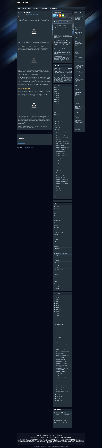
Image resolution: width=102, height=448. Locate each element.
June (56, 127)
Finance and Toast (79, 106)
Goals (29, 8)
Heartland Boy (78, 71)
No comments (35, 14)
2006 (55, 196)
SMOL (76, 85)
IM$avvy (70, 73)
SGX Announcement (43, 8)
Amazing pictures (68, 76)
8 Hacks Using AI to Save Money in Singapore (78, 34)
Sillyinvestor (77, 50)
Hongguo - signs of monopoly (62, 181)
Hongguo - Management (61, 153)
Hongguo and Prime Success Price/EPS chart (62, 161)
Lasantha (49, 446)
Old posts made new (63, 78)
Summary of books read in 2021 (79, 129)
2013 (55, 105)
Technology (60, 75)
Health (70, 79)
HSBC (59, 80)
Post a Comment (21, 143)
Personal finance (59, 70)
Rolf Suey (77, 78)
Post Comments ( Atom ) (28, 147)
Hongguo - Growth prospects (62, 179)
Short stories (62, 73)
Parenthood (56, 73)
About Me (24, 8)
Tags (61, 21)
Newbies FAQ (57, 79)
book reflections (57, 220)
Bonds (66, 73)
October (57, 119)
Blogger (63, 435)
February (57, 190)
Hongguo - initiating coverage (62, 183)
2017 (55, 97)
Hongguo (30, 14)
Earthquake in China (60, 151)
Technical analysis (68, 72)
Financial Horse (78, 32)
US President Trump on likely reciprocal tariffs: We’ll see (79, 66)
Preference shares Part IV (59, 48)
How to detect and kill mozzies (62, 143)
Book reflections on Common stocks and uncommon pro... (63, 173)
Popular (56, 21)
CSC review (58, 139)
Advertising (70, 80)
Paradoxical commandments (62, 137)
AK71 (76, 56)
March (56, 188)
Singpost (62, 79)
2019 (55, 93)
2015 (55, 101)
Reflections (56, 32)
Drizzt (76, 23)
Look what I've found (60, 130)
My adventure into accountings (65, 77)
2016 (55, 99)
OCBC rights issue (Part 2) (60, 25)
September (57, 121)
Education (62, 72)
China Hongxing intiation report (62, 147)
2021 (55, 89)
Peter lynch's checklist (60, 145)
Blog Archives (67, 21)
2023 (55, 87)
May (56, 129)
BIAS (70, 68)
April (56, 186)
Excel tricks (66, 79)
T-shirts (58, 81)
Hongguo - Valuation (60, 177)
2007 (55, 194)
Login (19, 8)
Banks (55, 75)
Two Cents (77, 15)
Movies (57, 77)
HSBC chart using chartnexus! (62, 141)
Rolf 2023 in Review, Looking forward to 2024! (79, 80)
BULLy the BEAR (22, 2)
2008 (55, 114)
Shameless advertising (64, 80)
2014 (55, 103)
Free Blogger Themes (55, 446)
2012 (55, 106)
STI (55, 77)
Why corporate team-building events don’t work (79, 122)
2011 (55, 108)
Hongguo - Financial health (61, 155)
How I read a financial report (62, 135)
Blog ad (70, 78)
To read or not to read (60, 149)
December (57, 116)
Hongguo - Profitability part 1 (62, 166)
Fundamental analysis (61, 71)
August (56, 123)
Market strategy (68, 70)
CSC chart (58, 170)
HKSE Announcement (53, 8)
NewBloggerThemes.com (64, 446)
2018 (55, 95)
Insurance (63, 76)
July (56, 125)
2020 (55, 91)
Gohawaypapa (78, 120)
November (57, 117)
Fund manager (57, 76)
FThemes (39, 446)
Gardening (56, 80)
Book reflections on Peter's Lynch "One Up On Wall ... (63, 158)
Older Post (49, 132)
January (57, 192)
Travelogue (61, 81)
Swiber (55, 81)
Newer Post (19, 132)
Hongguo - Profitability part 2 (26, 12)
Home (35, 132)
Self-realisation (61, 68)
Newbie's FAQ (35, 8)
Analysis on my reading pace (62, 168)
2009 (55, 112)
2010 (55, 110)
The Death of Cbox (58, 56)
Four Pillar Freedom (77, 113)
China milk (56, 78)
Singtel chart (58, 165)
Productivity (69, 75)
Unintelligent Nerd (79, 99)
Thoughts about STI (60, 175)
